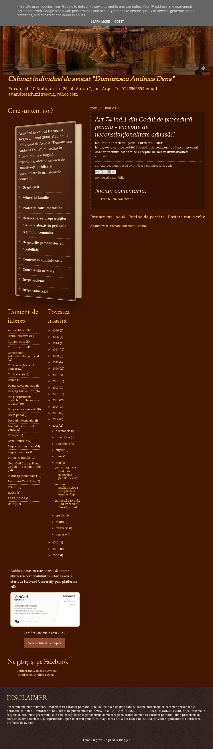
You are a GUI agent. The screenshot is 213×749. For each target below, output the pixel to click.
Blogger (124, 740)
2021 (55, 362)
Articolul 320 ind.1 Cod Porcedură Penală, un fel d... (68, 504)
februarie (62, 528)
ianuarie (62, 535)
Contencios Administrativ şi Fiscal (23, 354)
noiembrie (63, 437)
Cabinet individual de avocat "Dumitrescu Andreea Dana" (91, 79)
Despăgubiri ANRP (21, 391)
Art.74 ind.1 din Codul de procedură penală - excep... (67, 473)
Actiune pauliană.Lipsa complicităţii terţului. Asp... (66, 489)
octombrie (63, 444)
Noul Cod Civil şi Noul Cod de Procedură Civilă (24, 465)
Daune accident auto (21, 386)
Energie (13, 435)
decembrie (63, 431)
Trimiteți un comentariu (117, 199)
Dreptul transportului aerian (22, 428)
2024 (56, 343)
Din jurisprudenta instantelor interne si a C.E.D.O (23, 400)
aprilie (60, 516)
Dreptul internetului (21, 421)
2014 (55, 407)
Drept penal (16, 415)
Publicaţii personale (21, 476)
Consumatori (17, 347)
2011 (55, 426)
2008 (56, 555)
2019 (55, 375)
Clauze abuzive (18, 336)
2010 (55, 543)
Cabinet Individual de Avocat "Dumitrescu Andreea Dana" (37, 673)
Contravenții (16, 374)
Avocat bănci (17, 330)
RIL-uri (13, 487)
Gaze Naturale (17, 441)
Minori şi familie (19, 458)
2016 (55, 394)
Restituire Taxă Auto (22, 481)
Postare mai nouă (107, 217)
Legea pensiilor (18, 452)
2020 (56, 369)
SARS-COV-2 (16, 499)
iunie (59, 456)
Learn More (100, 21)
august (60, 450)
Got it (119, 21)
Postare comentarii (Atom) (128, 226)
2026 (56, 331)
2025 (56, 337)
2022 (56, 356)
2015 (55, 400)
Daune (12, 380)
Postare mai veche (186, 217)
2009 (56, 549)
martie (60, 522)
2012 (55, 419)
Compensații (16, 342)
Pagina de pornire (146, 217)
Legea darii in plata (21, 447)
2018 (55, 381)
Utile (121, 178)
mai (59, 463)
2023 (56, 350)
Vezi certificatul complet (44, 643)
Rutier (12, 493)
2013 (55, 413)
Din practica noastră (22, 409)
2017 (55, 388)
